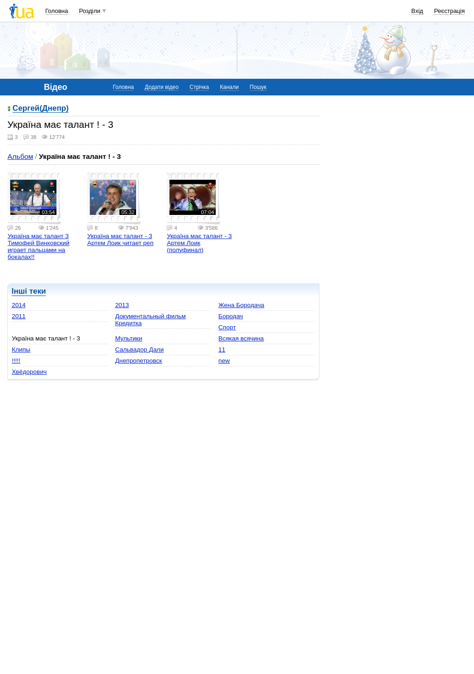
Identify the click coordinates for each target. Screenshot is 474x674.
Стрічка (199, 87)
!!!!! (16, 360)
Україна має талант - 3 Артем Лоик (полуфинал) (199, 243)
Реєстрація (449, 10)
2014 (18, 305)
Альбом (20, 156)
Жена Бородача (241, 305)
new (224, 360)
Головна (56, 10)
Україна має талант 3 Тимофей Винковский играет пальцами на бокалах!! (38, 246)
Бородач (230, 316)
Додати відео (162, 87)
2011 (18, 316)
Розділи (89, 10)
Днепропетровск (138, 360)
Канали (229, 87)
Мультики (129, 338)
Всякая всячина (241, 338)
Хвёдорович (29, 371)
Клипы (21, 349)
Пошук (257, 87)
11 (221, 349)
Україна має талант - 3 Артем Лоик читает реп (120, 239)
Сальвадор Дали (139, 349)
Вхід (418, 10)
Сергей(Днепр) (40, 109)
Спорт (227, 327)
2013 (122, 305)
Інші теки (29, 291)
